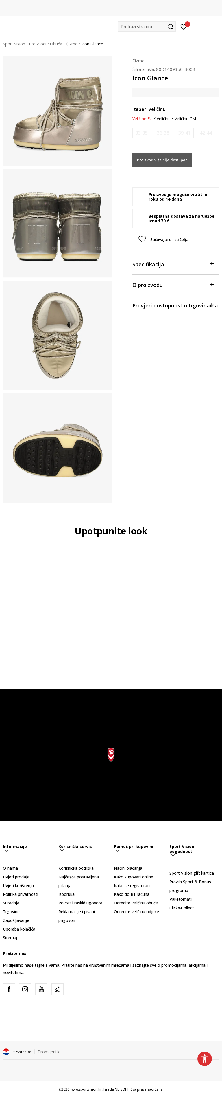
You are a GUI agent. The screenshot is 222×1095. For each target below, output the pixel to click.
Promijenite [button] (49, 1051)
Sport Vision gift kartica (191, 873)
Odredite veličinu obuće (136, 903)
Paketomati (180, 899)
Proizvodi (37, 44)
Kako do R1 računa (131, 894)
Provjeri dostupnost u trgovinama (175, 305)
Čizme (71, 44)
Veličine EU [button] (142, 118)
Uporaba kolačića (19, 929)
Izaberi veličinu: (149, 109)
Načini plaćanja (128, 868)
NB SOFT (122, 1089)
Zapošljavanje (16, 920)
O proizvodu (172, 284)
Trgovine (11, 911)
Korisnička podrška (76, 868)
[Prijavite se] (183, 26)
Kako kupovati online (133, 877)
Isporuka (66, 894)
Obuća (56, 44)
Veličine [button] (164, 118)
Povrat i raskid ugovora (80, 903)
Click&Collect (181, 908)
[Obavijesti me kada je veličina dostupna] (141, 133)
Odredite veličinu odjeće (136, 911)
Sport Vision (14, 44)
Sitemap (10, 937)
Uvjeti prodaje (16, 877)
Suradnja (11, 903)
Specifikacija (172, 264)
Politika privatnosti (20, 894)
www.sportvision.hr (86, 1089)
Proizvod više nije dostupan (162, 159)
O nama (10, 868)
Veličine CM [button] (185, 118)
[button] (147, 26)
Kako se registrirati (132, 885)
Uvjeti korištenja (18, 885)
